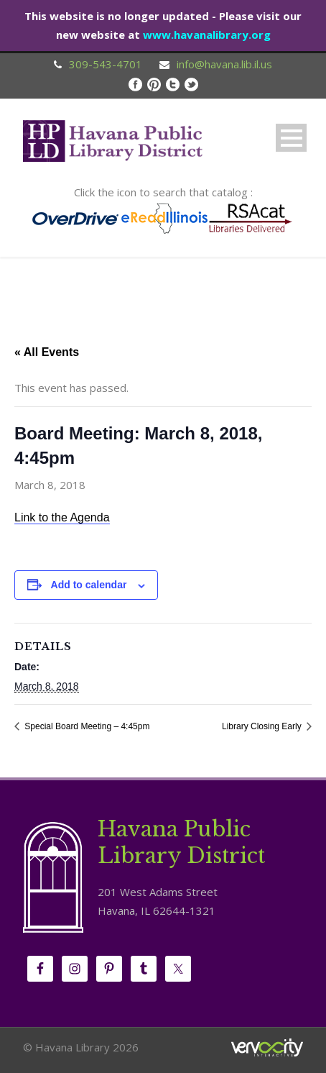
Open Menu (291, 138)
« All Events (46, 352)
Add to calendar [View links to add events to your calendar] (89, 584)
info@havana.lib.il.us (224, 64)
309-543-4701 (105, 64)
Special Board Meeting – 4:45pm (85, 726)
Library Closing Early (263, 726)
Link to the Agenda (62, 517)
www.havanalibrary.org (207, 34)
